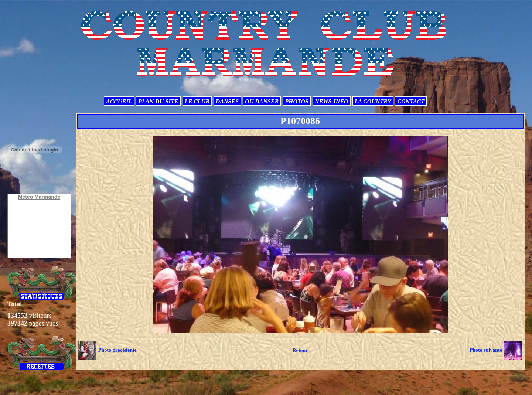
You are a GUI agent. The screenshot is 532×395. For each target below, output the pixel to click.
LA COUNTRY (373, 101)
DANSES (227, 101)
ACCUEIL (119, 101)
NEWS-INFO (331, 101)
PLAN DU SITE (158, 101)
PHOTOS (296, 101)
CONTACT (410, 101)
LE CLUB (197, 101)
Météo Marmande (39, 197)
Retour (300, 350)
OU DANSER (262, 101)
